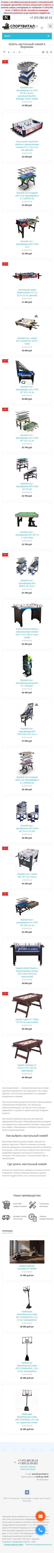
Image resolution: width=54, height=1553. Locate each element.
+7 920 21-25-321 (28, 1463)
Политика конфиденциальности (38, 1544)
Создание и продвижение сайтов (16, 1542)
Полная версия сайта (13, 1544)
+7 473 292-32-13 (41, 17)
